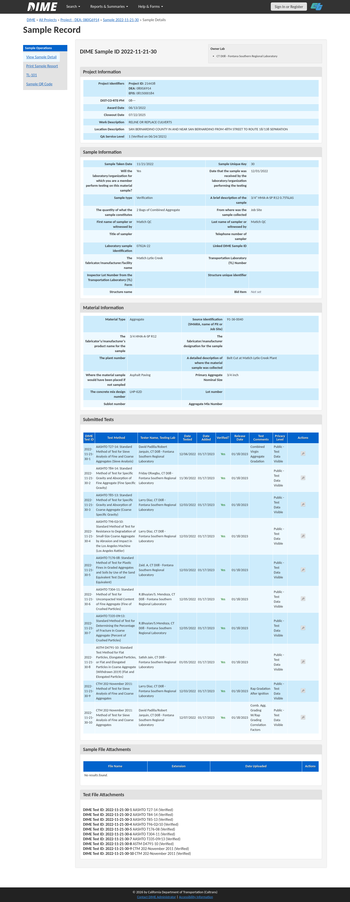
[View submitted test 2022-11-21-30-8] (303, 662)
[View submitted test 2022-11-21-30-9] (303, 691)
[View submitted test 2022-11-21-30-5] (303, 570)
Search (73, 6)
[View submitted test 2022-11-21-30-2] (303, 479)
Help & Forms (150, 6)
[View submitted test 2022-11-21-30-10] (303, 718)
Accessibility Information (196, 897)
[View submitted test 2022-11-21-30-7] (303, 629)
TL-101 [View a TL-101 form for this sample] (31, 75)
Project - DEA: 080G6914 (80, 20)
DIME (31, 20)
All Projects (48, 20)
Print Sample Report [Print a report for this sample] (42, 66)
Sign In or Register (289, 6)
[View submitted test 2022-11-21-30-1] (303, 454)
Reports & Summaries (109, 6)
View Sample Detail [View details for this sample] (41, 57)
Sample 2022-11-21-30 (121, 20)
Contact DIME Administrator (156, 897)
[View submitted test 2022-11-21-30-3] (303, 505)
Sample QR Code (39, 84)
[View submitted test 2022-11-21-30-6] (303, 599)
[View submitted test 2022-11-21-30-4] (303, 537)
